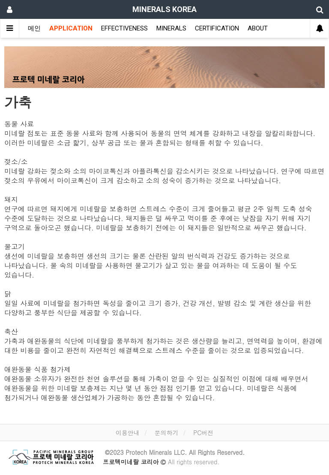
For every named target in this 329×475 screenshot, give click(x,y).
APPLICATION (71, 28)
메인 (34, 28)
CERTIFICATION (217, 28)
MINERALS (171, 28)
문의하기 (166, 432)
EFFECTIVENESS (124, 28)
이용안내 (128, 432)
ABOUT (258, 28)
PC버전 (203, 432)
